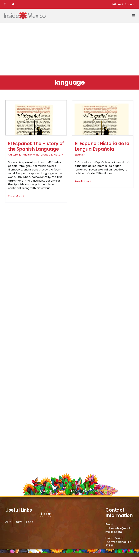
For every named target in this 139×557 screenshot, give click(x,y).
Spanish (80, 154)
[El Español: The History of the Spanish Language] (36, 130)
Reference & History (49, 154)
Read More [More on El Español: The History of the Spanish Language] (15, 196)
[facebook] (42, 514)
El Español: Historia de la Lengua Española (102, 146)
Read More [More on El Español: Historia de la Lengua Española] (82, 196)
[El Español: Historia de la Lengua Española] (102, 130)
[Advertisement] (69, 49)
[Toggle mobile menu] (133, 16)
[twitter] (49, 514)
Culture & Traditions (21, 154)
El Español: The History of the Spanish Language (36, 146)
